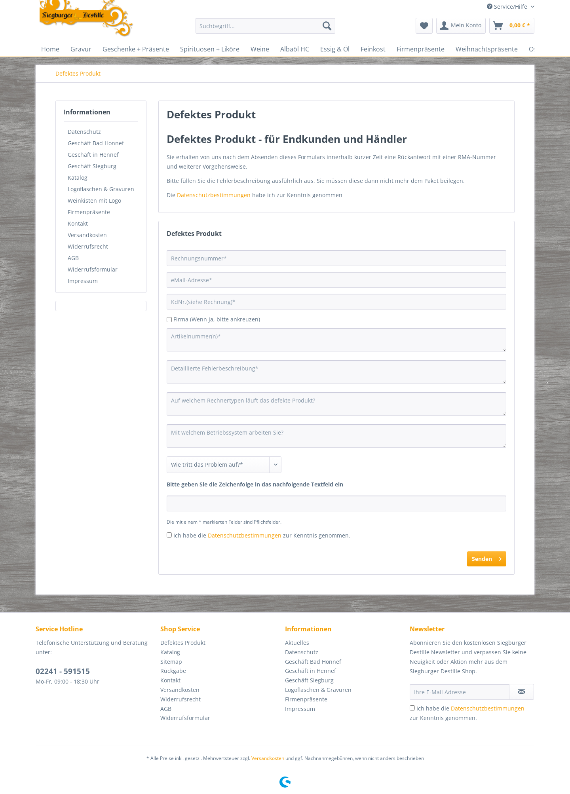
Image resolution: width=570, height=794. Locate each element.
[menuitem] (265, 29)
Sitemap (171, 661)
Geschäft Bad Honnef (96, 143)
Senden (487, 557)
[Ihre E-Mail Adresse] (459, 692)
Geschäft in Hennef (93, 154)
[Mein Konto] (461, 26)
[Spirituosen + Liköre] (210, 49)
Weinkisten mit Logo (94, 200)
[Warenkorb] (511, 26)
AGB (73, 258)
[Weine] (260, 49)
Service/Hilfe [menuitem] (508, 6)
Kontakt (78, 223)
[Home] (50, 49)
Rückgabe (173, 670)
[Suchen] (327, 26)
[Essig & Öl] (335, 49)
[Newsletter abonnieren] (521, 692)
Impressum (83, 281)
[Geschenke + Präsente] (136, 49)
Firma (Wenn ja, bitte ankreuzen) (216, 319)
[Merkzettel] (424, 26)
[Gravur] (81, 49)
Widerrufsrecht (88, 246)
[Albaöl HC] (295, 49)
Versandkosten (87, 235)
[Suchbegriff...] (265, 26)
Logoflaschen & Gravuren (101, 189)
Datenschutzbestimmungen (214, 195)
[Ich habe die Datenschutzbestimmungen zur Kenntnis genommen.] (169, 535)
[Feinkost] (373, 49)
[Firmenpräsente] (420, 49)
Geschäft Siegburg (92, 166)
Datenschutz (84, 131)
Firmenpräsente (89, 212)
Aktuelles (297, 642)
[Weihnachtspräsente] (486, 49)
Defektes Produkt (182, 642)
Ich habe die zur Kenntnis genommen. (261, 535)
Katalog (77, 177)
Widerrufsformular (93, 269)
